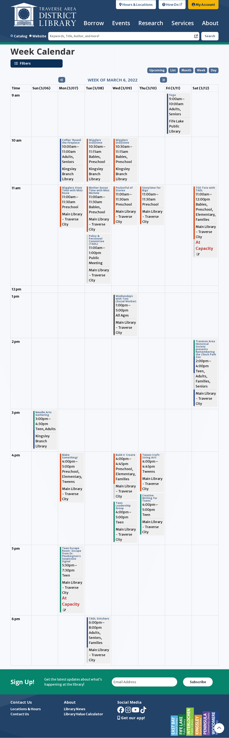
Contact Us (19, 714)
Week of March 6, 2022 (113, 79)
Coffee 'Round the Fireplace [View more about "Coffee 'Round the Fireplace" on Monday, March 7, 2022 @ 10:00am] (71, 141)
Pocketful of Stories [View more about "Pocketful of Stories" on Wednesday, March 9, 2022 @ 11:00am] (124, 189)
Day (213, 70)
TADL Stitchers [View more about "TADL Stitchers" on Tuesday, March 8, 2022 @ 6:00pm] (99, 618)
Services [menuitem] (182, 23)
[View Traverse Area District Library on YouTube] (135, 711)
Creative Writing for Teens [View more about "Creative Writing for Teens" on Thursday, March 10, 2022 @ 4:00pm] (149, 498)
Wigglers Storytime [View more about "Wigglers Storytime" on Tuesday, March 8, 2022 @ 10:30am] (95, 141)
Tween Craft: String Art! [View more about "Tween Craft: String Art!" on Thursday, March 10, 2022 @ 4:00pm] (151, 456)
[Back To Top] (219, 728)
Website (39, 36)
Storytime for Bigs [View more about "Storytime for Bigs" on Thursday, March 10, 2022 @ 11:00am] (151, 189)
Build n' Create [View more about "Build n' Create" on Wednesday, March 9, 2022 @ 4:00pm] (125, 455)
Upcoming (157, 70)
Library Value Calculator (83, 714)
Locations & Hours (25, 709)
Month (186, 70)
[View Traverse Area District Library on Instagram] (128, 711)
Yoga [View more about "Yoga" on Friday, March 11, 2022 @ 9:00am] (172, 95)
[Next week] (163, 80)
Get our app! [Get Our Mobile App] (131, 718)
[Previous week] (61, 80)
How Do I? (172, 4)
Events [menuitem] (121, 23)
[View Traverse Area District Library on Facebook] (120, 711)
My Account (203, 4)
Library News (74, 709)
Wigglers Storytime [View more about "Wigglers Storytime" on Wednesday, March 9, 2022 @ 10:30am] (122, 141)
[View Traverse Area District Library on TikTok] (143, 711)
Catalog (20, 36)
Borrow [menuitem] (94, 23)
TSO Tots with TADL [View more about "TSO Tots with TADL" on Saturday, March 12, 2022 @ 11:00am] (205, 189)
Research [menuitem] (150, 23)
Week (201, 70)
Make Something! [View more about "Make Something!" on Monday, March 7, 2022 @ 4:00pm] (70, 456)
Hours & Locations (136, 4)
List (173, 70)
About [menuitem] (210, 23)
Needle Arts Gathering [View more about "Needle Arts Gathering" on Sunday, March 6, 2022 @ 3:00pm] (43, 413)
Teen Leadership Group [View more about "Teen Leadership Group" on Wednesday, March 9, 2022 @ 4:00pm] (123, 506)
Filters (26, 63)
